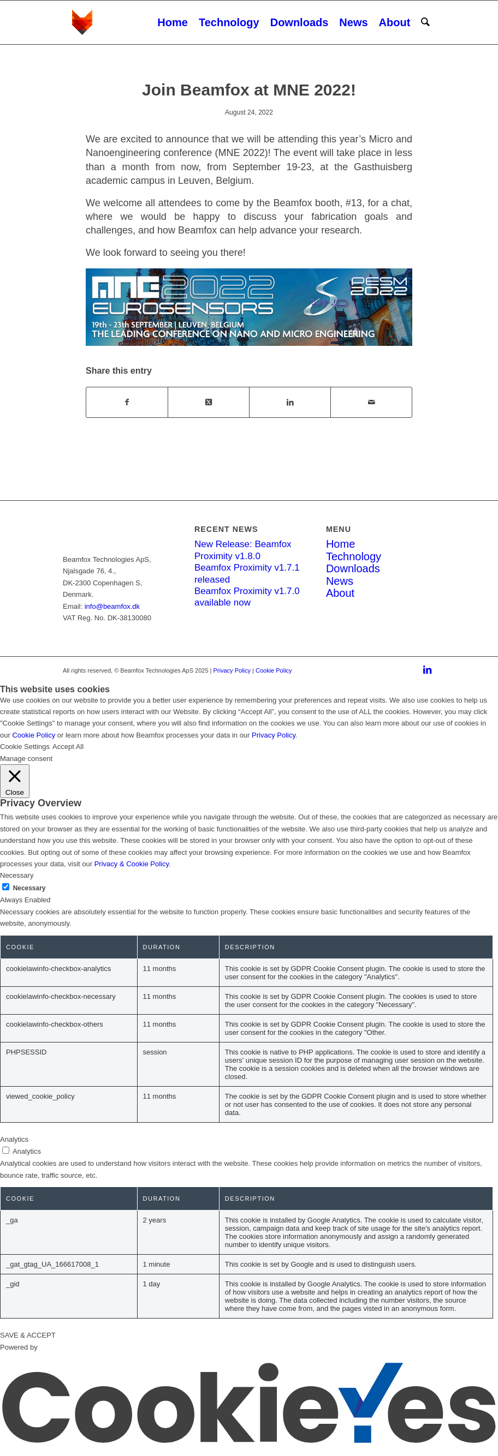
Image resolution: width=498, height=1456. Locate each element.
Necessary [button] (16, 875)
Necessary (29, 888)
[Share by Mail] (371, 402)
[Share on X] (208, 402)
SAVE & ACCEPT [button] (28, 1335)
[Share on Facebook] (127, 402)
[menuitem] (172, 22)
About (340, 593)
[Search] (425, 22)
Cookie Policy (274, 670)
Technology (353, 556)
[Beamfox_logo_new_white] (130, 22)
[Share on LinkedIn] (290, 402)
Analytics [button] (14, 1139)
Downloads (353, 568)
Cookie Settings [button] (25, 746)
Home (340, 544)
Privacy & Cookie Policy (131, 864)
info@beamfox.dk (112, 606)
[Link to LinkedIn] (427, 670)
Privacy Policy (232, 670)
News (339, 581)
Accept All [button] (68, 746)
